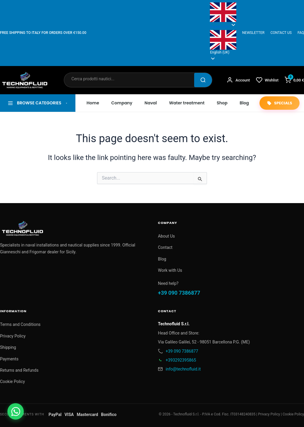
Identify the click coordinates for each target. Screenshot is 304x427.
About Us (166, 236)
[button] (223, 43)
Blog (244, 103)
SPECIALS (279, 103)
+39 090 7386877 (179, 293)
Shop (222, 103)
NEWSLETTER (253, 33)
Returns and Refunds (19, 370)
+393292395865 (181, 360)
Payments (9, 359)
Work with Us (170, 270)
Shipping (8, 347)
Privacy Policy (13, 336)
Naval (151, 103)
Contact (165, 247)
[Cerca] (203, 80)
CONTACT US (281, 33)
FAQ (300, 33)
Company (121, 103)
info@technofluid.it (183, 369)
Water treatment (187, 103)
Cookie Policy (12, 381)
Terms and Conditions (20, 324)
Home (93, 103)
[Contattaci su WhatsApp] (15, 411)
